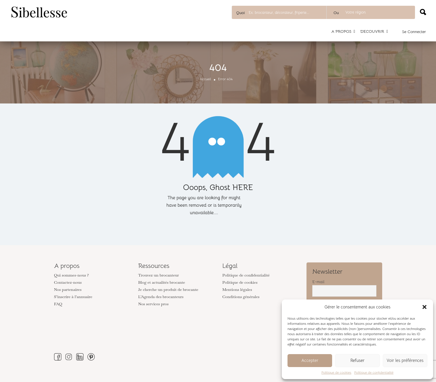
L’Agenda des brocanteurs (161, 296)
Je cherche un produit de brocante (168, 289)
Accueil (205, 79)
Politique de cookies (336, 372)
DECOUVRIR (372, 31)
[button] (424, 307)
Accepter (309, 360)
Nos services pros (153, 303)
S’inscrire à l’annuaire (73, 296)
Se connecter (414, 31)
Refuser (357, 360)
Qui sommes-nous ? (71, 275)
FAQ (58, 303)
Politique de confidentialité (373, 372)
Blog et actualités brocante (161, 282)
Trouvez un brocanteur (158, 275)
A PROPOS (341, 31)
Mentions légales (237, 289)
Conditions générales (241, 296)
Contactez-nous (68, 282)
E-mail (318, 281)
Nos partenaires (68, 289)
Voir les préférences (405, 360)
